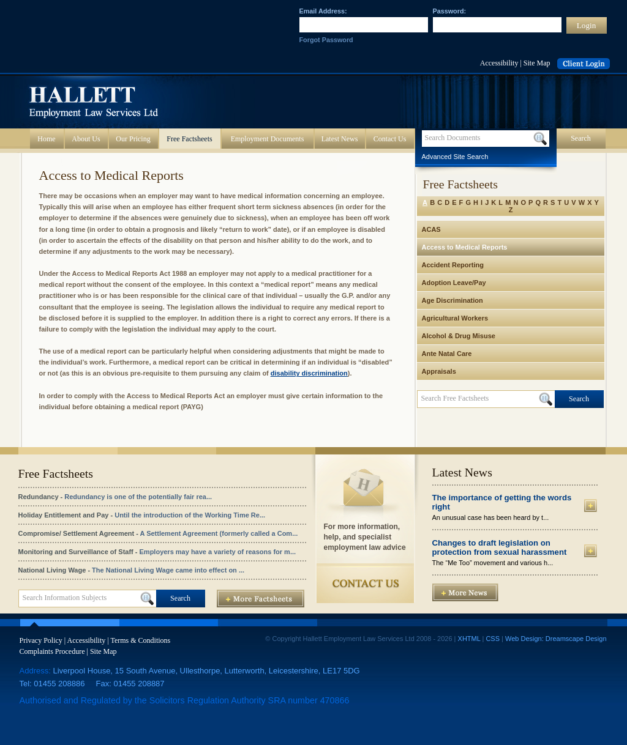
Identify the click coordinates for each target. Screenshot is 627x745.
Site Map (537, 63)
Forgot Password (326, 39)
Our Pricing (133, 139)
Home (46, 139)
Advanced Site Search (455, 156)
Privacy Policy (41, 640)
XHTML (469, 638)
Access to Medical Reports (465, 247)
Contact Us (390, 139)
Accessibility (499, 63)
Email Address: (323, 11)
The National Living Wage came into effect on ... (168, 570)
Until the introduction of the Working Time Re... (190, 515)
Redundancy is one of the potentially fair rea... (138, 496)
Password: (450, 11)
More (590, 505)
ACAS (431, 229)
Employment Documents (267, 139)
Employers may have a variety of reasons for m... (218, 551)
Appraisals (439, 371)
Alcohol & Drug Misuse (458, 335)
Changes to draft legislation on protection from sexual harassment (499, 547)
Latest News (339, 139)
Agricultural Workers (455, 318)
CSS (493, 638)
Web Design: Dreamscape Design (555, 638)
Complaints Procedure (52, 651)
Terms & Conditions (140, 640)
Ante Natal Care (447, 353)
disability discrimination (309, 373)
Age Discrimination (452, 300)
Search (581, 138)
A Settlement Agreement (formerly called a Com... (219, 533)
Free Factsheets (189, 139)
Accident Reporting (453, 265)
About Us (86, 139)
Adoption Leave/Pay (454, 282)
